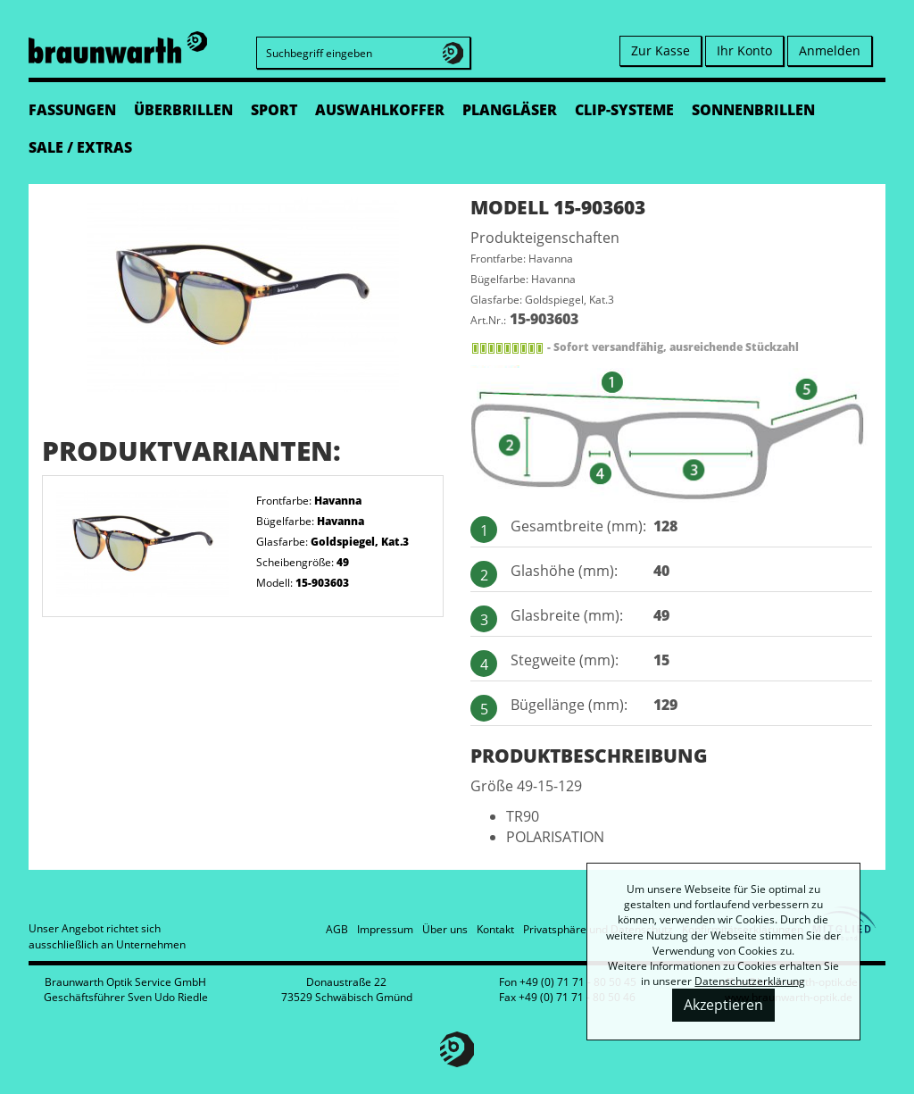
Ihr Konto (744, 50)
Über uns (445, 929)
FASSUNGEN (72, 110)
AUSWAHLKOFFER (380, 110)
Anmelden (829, 50)
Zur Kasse (660, 50)
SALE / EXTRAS (80, 147)
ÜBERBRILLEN (183, 110)
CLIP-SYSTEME (624, 110)
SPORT (274, 110)
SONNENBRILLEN (753, 110)
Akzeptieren (723, 1005)
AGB (337, 929)
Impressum (385, 929)
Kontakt (495, 929)
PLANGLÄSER (509, 110)
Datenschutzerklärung (749, 981)
